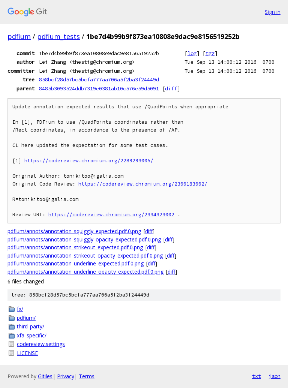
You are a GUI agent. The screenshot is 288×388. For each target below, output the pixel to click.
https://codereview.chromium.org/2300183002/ (142, 184)
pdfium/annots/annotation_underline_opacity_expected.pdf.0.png (86, 271)
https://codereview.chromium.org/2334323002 (111, 214)
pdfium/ (26, 317)
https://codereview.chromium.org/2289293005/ (88, 160)
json (274, 376)
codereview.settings (41, 344)
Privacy (65, 376)
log (192, 53)
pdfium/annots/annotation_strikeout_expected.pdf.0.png (75, 247)
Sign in (272, 11)
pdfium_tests (58, 36)
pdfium (19, 36)
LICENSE (27, 353)
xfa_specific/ (31, 335)
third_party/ (30, 326)
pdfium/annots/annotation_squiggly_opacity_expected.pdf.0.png (84, 239)
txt (256, 376)
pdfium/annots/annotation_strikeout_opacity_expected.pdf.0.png (85, 255)
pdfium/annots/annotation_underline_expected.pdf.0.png (76, 263)
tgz (210, 53)
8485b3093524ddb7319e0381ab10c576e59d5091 (99, 88)
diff (171, 88)
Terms (86, 376)
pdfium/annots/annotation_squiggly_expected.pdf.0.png (74, 231)
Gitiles (45, 376)
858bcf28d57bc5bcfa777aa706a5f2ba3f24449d (99, 79)
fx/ (20, 308)
